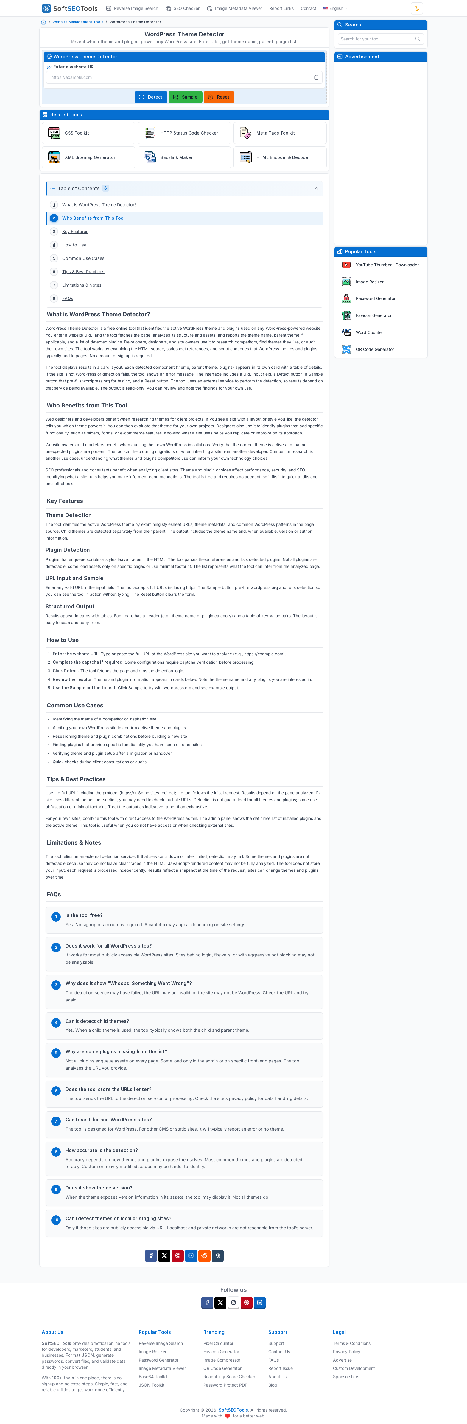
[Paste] (316, 77)
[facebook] (207, 1303)
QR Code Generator (375, 349)
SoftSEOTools (233, 1409)
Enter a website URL (71, 67)
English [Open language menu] (333, 8)
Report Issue (280, 1368)
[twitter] (220, 1303)
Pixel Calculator (218, 1343)
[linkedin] (260, 1303)
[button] (184, 188)
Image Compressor (221, 1359)
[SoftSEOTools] (72, 8)
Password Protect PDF (225, 1384)
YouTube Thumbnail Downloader (387, 264)
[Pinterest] (178, 1265)
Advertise (342, 1359)
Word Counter (369, 332)
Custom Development (354, 1368)
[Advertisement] (381, 153)
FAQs (273, 1359)
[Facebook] (151, 1265)
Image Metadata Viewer (162, 1368)
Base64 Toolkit (153, 1376)
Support (276, 1343)
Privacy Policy (346, 1351)
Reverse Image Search (161, 1343)
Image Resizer (370, 281)
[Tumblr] (218, 1265)
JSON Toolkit (151, 1384)
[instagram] (233, 1303)
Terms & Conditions (352, 1343)
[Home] (43, 22)
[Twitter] (164, 1265)
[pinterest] (247, 1303)
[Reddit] (204, 1265)
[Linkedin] (191, 1265)
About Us (277, 1376)
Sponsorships (346, 1376)
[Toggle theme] (417, 8)
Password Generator (376, 298)
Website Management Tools (77, 22)
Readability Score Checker (229, 1376)
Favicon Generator (374, 315)
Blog (272, 1384)
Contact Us (279, 1351)
